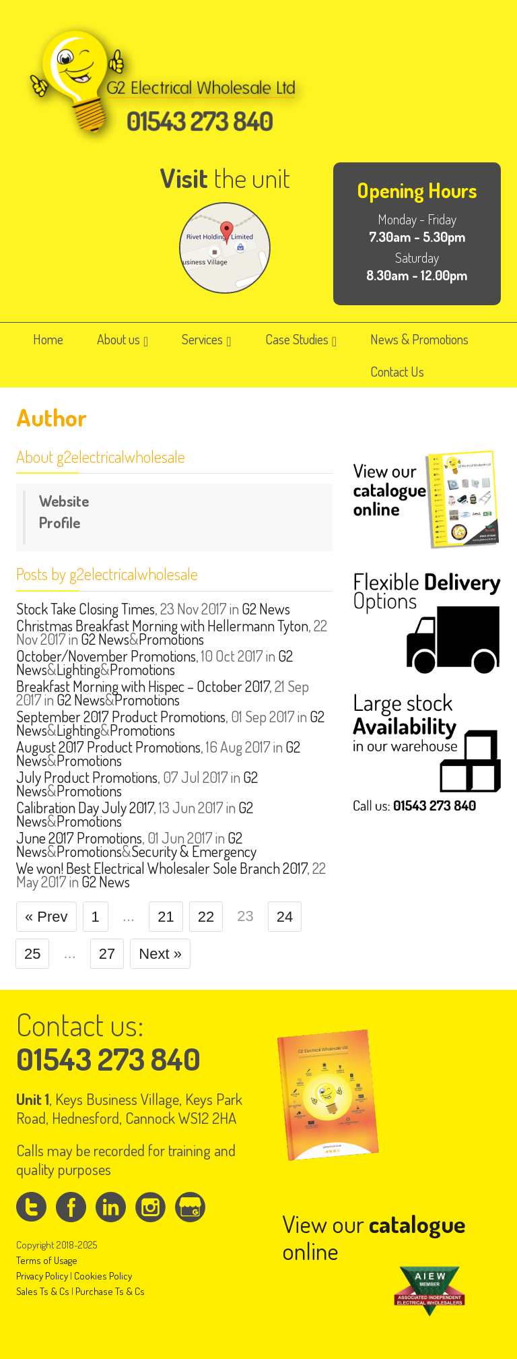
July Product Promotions (87, 776)
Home (48, 339)
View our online (374, 1237)
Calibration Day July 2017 (84, 807)
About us (122, 339)
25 (32, 953)
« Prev (46, 916)
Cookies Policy (103, 1275)
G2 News (266, 608)
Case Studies (301, 339)
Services (206, 339)
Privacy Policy (42, 1275)
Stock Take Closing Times (85, 608)
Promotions (171, 638)
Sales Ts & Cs (42, 1291)
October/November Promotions (106, 655)
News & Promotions (419, 339)
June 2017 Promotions (79, 837)
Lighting (78, 669)
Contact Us (397, 371)
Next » (160, 953)
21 (166, 916)
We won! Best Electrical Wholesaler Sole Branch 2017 (161, 867)
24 (285, 916)
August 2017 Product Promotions (108, 746)
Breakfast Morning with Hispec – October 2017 (142, 685)
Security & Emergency (193, 851)
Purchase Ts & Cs (110, 1291)
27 (107, 953)
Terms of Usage (46, 1260)
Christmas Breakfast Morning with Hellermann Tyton (162, 625)
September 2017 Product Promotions (121, 716)
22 (206, 916)
